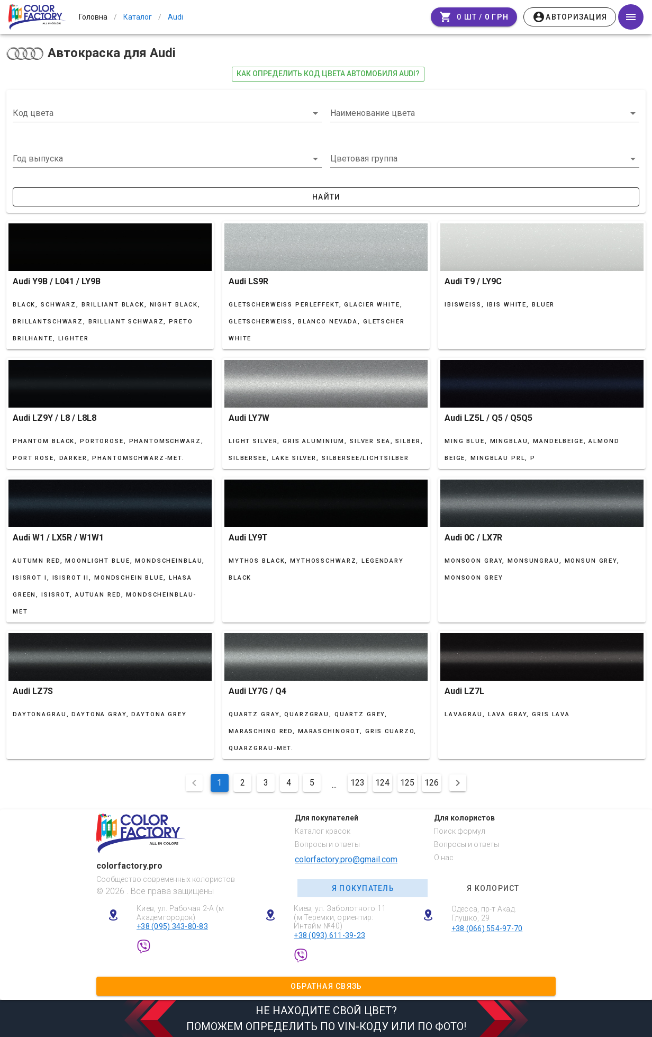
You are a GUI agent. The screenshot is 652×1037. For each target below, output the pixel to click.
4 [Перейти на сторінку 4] (288, 783)
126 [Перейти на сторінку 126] (431, 783)
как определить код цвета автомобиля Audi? (328, 73)
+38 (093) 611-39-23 (329, 935)
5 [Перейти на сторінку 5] (312, 783)
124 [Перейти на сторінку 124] (382, 783)
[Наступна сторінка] (457, 782)
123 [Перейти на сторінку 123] (357, 783)
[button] (167, 158)
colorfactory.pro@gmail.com (346, 859)
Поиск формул (459, 831)
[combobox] (167, 113)
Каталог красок (322, 831)
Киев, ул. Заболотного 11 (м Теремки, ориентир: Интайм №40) (340, 917)
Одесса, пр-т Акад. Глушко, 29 (484, 913)
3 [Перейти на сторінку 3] (266, 783)
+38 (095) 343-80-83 (172, 926)
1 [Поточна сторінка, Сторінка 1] (219, 783)
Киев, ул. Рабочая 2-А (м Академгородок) (180, 913)
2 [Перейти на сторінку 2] (242, 783)
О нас (444, 857)
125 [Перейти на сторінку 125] (407, 783)
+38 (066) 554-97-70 (487, 928)
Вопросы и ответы (327, 844)
